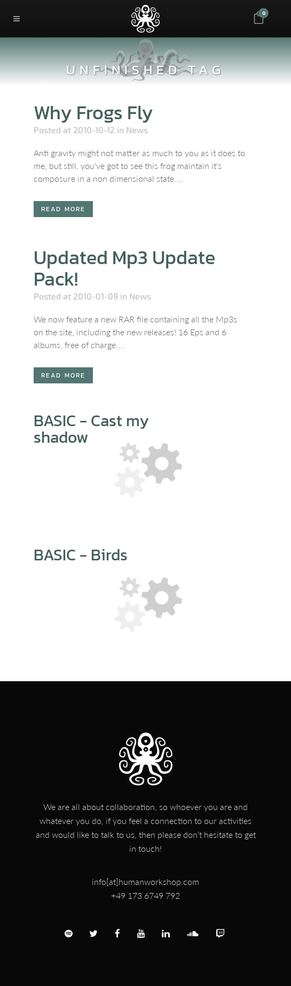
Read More (63, 209)
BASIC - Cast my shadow (91, 429)
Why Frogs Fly (93, 112)
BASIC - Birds (81, 555)
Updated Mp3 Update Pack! (124, 268)
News (137, 130)
